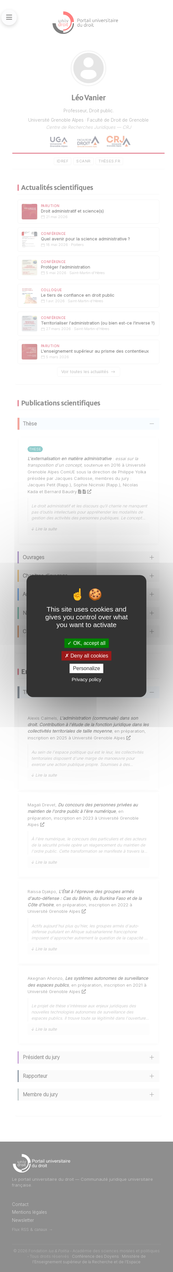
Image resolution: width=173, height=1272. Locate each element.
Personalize (86, 668)
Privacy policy (86, 679)
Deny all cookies (86, 655)
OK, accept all (86, 643)
